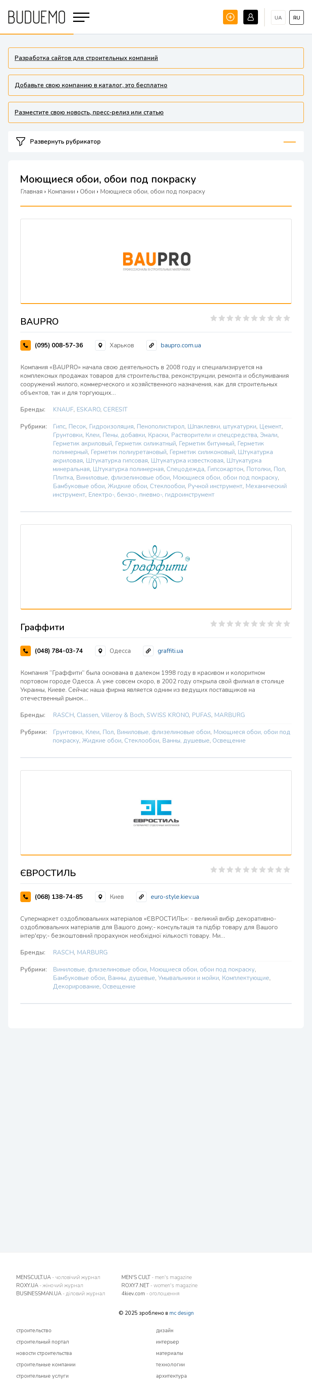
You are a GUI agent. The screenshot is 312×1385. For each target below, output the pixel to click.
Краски (158, 435)
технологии (170, 1364)
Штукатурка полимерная (128, 469)
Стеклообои (167, 486)
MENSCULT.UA (58, 1277)
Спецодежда (185, 469)
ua (278, 18)
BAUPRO (39, 322)
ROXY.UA (49, 1285)
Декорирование (76, 986)
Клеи (92, 435)
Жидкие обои (127, 486)
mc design (181, 1313)
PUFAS (201, 715)
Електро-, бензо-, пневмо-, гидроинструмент (151, 495)
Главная (31, 191)
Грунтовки (67, 435)
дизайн (164, 1330)
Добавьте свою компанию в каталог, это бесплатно (91, 85)
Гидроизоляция (111, 426)
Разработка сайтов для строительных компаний (86, 58)
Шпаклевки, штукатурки (221, 426)
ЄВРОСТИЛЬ (48, 873)
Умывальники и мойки (188, 978)
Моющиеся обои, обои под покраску (225, 478)
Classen (87, 715)
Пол (279, 469)
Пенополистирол (160, 426)
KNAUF (63, 409)
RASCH (63, 715)
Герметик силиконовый (202, 452)
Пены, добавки (123, 435)
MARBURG (229, 715)
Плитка (63, 478)
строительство (34, 1330)
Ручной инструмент (215, 486)
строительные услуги (42, 1376)
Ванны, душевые (186, 741)
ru (296, 18)
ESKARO (88, 409)
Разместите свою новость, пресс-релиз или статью (89, 112)
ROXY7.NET (159, 1285)
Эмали (268, 435)
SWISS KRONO (168, 715)
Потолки (258, 469)
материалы (169, 1353)
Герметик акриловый (82, 443)
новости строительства (44, 1353)
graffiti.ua (170, 651)
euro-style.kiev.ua (175, 897)
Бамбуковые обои (79, 486)
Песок (77, 426)
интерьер (167, 1342)
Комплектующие (245, 978)
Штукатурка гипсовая (117, 461)
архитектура (171, 1376)
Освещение (229, 741)
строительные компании (46, 1364)
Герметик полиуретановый (129, 452)
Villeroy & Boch (122, 715)
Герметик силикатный (145, 443)
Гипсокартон (225, 469)
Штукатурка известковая (187, 461)
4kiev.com (150, 1293)
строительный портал (42, 1342)
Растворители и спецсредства (214, 435)
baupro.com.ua (181, 345)
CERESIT (115, 409)
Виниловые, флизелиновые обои (123, 478)
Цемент (270, 426)
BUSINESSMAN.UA (60, 1293)
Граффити (42, 627)
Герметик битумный (206, 443)
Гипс (59, 426)
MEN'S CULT (156, 1277)
